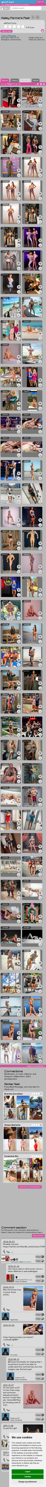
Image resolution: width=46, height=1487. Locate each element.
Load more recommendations (29, 1187)
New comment (38, 1235)
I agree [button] (27, 1472)
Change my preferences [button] (27, 1482)
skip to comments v (36, 1066)
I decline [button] (27, 1477)
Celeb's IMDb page (8, 36)
